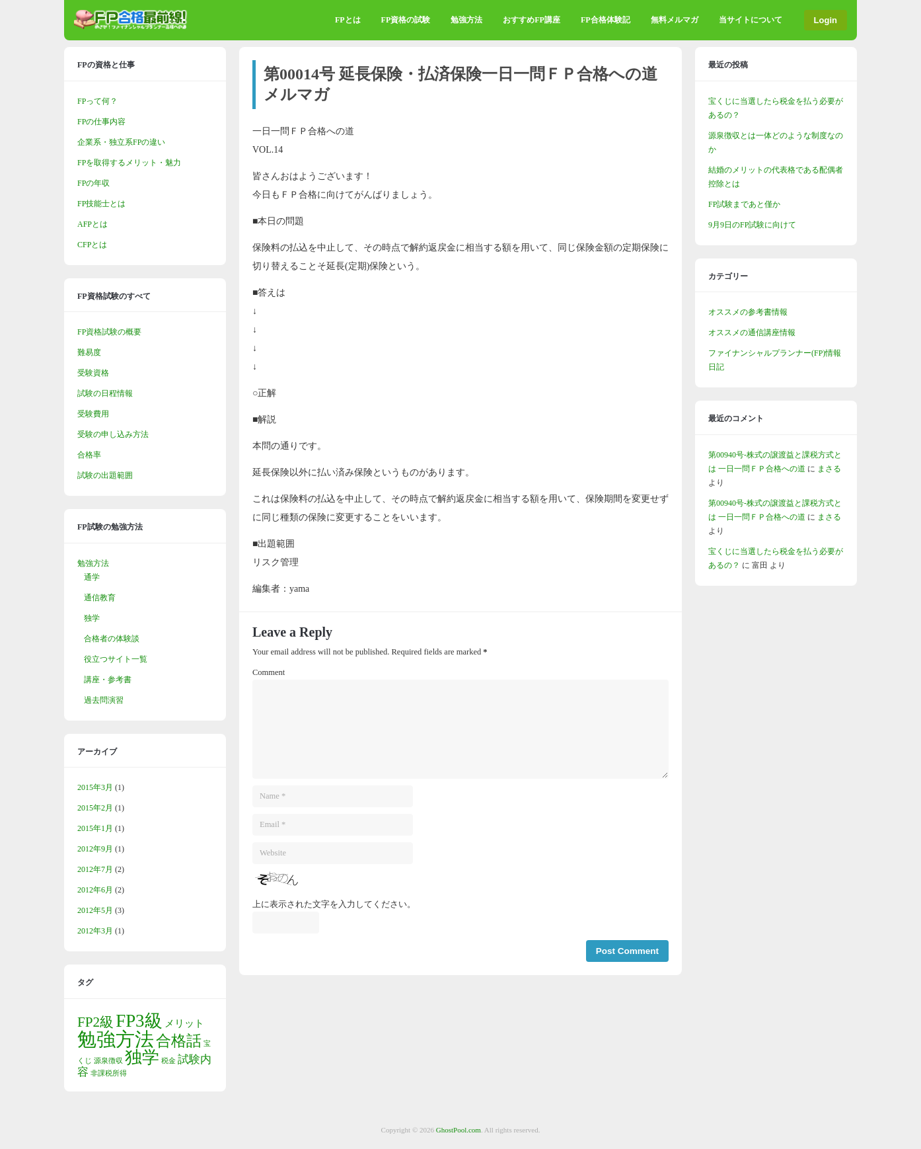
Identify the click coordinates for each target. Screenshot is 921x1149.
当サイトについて (750, 19)
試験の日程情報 (105, 393)
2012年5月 (95, 910)
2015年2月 (95, 807)
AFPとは (92, 224)
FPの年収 (93, 183)
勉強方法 (466, 19)
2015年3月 (95, 787)
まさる (829, 468)
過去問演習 (104, 700)
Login (825, 20)
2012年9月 (95, 848)
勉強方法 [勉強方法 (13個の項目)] (115, 1039)
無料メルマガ (674, 19)
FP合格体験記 (605, 19)
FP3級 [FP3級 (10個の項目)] (139, 1021)
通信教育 (100, 597)
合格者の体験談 (111, 638)
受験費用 (93, 413)
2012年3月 (95, 930)
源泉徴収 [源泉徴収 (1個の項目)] (108, 1060)
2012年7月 (95, 869)
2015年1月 (95, 828)
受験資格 (93, 372)
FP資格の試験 (406, 19)
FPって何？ (97, 101)
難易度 (89, 352)
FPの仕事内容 (101, 121)
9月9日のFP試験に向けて (752, 224)
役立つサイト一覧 (115, 659)
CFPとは (92, 244)
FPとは (348, 19)
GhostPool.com (458, 1130)
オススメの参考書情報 (748, 312)
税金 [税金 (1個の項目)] (168, 1060)
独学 (92, 618)
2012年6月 (95, 889)
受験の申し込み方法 (113, 434)
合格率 (89, 454)
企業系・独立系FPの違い (121, 142)
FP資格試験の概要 (109, 332)
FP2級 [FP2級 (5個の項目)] (95, 1022)
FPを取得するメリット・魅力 (129, 162)
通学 (92, 577)
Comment (268, 672)
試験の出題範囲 (105, 475)
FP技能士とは (101, 203)
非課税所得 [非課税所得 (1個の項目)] (109, 1073)
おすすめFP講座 (531, 19)
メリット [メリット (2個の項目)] (184, 1023)
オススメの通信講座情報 (751, 332)
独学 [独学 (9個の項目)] (142, 1057)
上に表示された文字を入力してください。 (334, 904)
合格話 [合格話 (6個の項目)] (179, 1041)
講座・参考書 (107, 679)
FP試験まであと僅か (744, 204)
